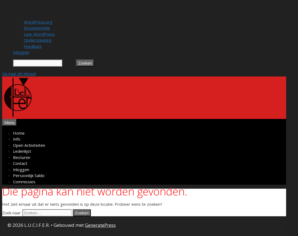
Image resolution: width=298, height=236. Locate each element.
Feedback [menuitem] (33, 46)
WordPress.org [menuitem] (38, 22)
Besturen (21, 157)
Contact (20, 163)
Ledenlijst (22, 151)
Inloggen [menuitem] (21, 52)
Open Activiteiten (29, 145)
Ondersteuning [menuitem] (38, 40)
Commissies (24, 181)
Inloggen (21, 169)
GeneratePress (100, 225)
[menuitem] (154, 16)
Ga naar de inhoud (19, 73)
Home (19, 133)
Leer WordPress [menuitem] (39, 34)
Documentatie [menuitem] (37, 28)
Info (16, 139)
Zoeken (69, 63)
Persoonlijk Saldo (29, 175)
